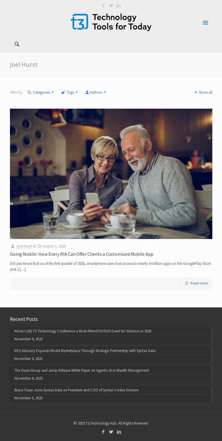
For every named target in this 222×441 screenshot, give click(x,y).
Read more (199, 283)
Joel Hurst (24, 246)
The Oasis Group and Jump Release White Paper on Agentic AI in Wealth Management (81, 370)
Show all (202, 92)
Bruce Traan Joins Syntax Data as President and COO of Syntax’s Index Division (76, 390)
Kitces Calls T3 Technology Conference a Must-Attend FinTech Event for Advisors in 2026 (82, 331)
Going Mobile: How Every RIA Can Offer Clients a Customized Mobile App (81, 254)
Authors (95, 92)
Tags (69, 92)
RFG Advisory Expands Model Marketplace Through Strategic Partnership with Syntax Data (85, 350)
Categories (41, 92)
